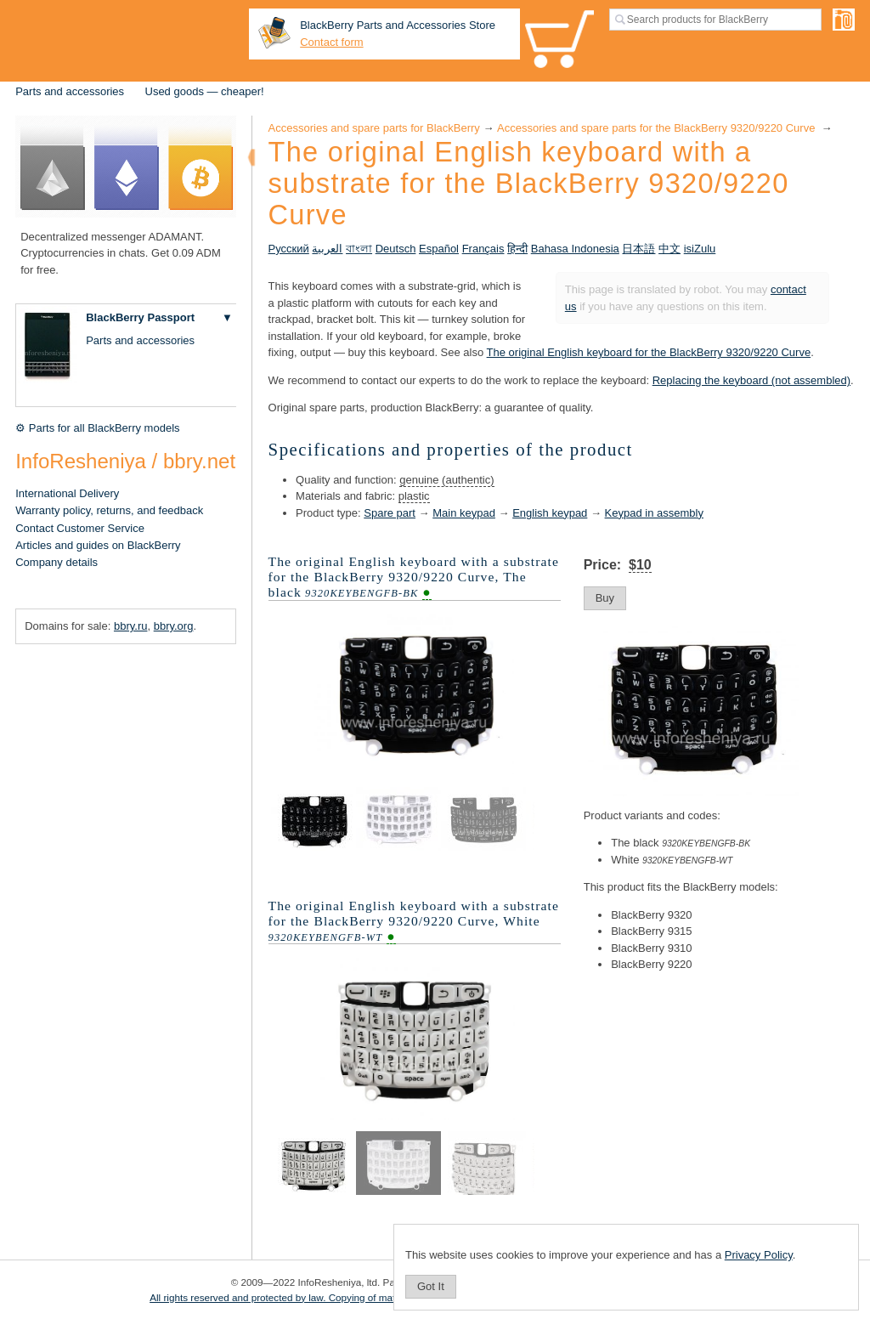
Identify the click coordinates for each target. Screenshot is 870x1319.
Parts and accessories (69, 91)
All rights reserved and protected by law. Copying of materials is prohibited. (314, 1297)
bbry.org (174, 626)
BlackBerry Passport (140, 317)
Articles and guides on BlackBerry (97, 545)
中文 (669, 248)
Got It (430, 1286)
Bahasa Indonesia (575, 248)
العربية (327, 248)
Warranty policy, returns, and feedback (109, 510)
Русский (288, 248)
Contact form (331, 42)
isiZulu (700, 248)
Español (439, 248)
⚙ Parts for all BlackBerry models (97, 428)
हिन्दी (517, 248)
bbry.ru (131, 626)
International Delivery (67, 493)
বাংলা (359, 248)
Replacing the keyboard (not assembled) (751, 380)
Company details (56, 562)
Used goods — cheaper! (204, 91)
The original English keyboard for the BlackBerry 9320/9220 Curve (649, 352)
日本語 (638, 248)
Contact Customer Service (79, 528)
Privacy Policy (759, 1254)
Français (483, 248)
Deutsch (396, 248)
